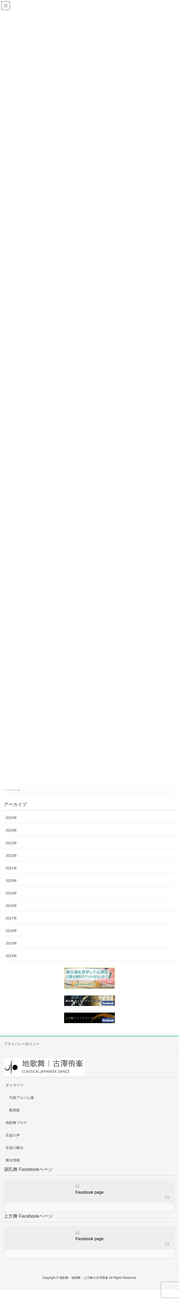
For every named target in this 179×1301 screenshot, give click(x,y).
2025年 (11, 818)
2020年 (11, 881)
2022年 (11, 856)
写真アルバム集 (21, 1098)
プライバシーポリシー (22, 1044)
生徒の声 (13, 1135)
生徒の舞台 (14, 1148)
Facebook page (89, 1192)
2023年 (11, 843)
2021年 (11, 868)
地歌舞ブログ (16, 1123)
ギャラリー (14, 1085)
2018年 (11, 906)
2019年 (11, 893)
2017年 (11, 918)
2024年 (11, 830)
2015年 (11, 943)
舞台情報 (13, 1160)
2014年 (11, 956)
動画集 (14, 1110)
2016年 (11, 931)
